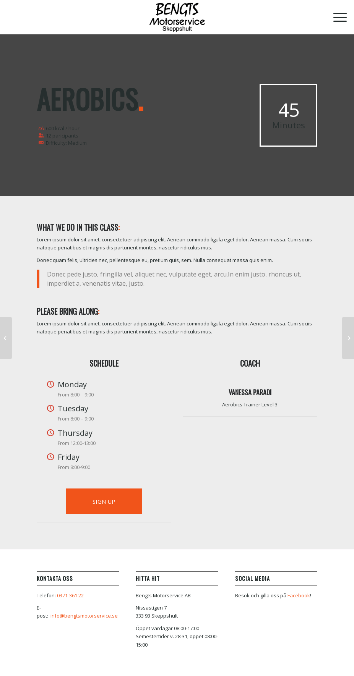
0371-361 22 (70, 595)
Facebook (298, 595)
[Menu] (336, 17)
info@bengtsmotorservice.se (84, 615)
